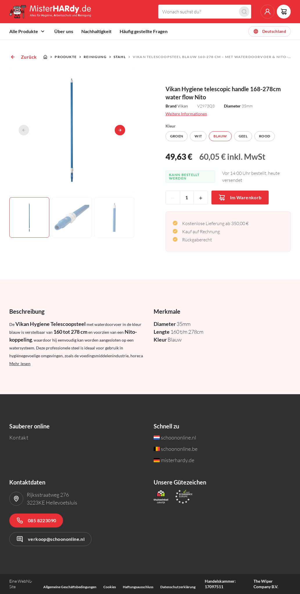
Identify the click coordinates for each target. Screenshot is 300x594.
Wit (198, 136)
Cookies (109, 587)
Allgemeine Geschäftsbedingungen (69, 587)
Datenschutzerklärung (177, 587)
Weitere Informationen (186, 113)
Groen (176, 136)
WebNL (24, 581)
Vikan (182, 105)
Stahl (120, 57)
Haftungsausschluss (138, 587)
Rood (264, 136)
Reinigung (95, 57)
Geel (243, 136)
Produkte (66, 57)
